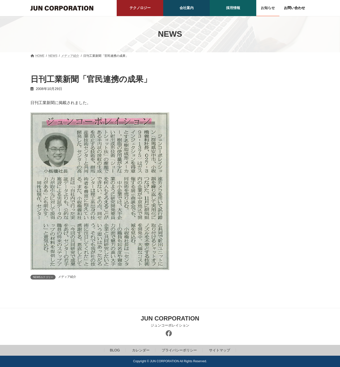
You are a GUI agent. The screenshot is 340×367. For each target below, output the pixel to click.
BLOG (115, 350)
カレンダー (141, 350)
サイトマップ (219, 350)
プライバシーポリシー (179, 350)
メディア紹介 (67, 277)
